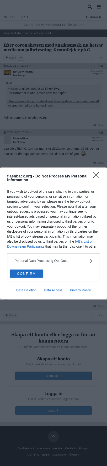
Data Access (53, 290)
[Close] (97, 176)
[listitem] (53, 260)
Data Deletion (26, 290)
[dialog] (53, 233)
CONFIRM (26, 273)
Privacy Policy (80, 290)
